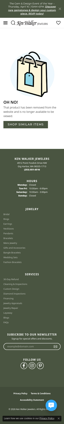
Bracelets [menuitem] (8, 238)
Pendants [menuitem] (8, 233)
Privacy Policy (20, 393)
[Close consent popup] (59, 418)
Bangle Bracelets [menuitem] (12, 252)
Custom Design (11, 288)
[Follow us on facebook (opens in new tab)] (23, 365)
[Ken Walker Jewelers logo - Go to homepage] (32, 23)
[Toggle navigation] (5, 23)
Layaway (7, 312)
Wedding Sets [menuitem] (10, 257)
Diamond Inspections (14, 293)
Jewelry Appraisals (12, 303)
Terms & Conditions (41, 393)
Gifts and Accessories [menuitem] (14, 247)
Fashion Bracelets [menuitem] (12, 262)
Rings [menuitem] (6, 219)
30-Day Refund (11, 279)
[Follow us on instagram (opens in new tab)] (32, 365)
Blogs (6, 317)
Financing (8, 298)
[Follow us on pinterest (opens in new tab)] (40, 365)
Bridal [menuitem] (6, 214)
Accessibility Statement (32, 400)
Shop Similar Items (26, 124)
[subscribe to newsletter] (55, 346)
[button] (13, 23)
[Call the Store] (32, 169)
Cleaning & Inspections (15, 284)
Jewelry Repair (10, 308)
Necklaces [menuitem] (8, 228)
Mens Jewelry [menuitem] (10, 243)
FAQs (6, 322)
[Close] (60, 9)
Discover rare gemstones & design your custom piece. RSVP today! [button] (32, 10)
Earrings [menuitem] (7, 223)
